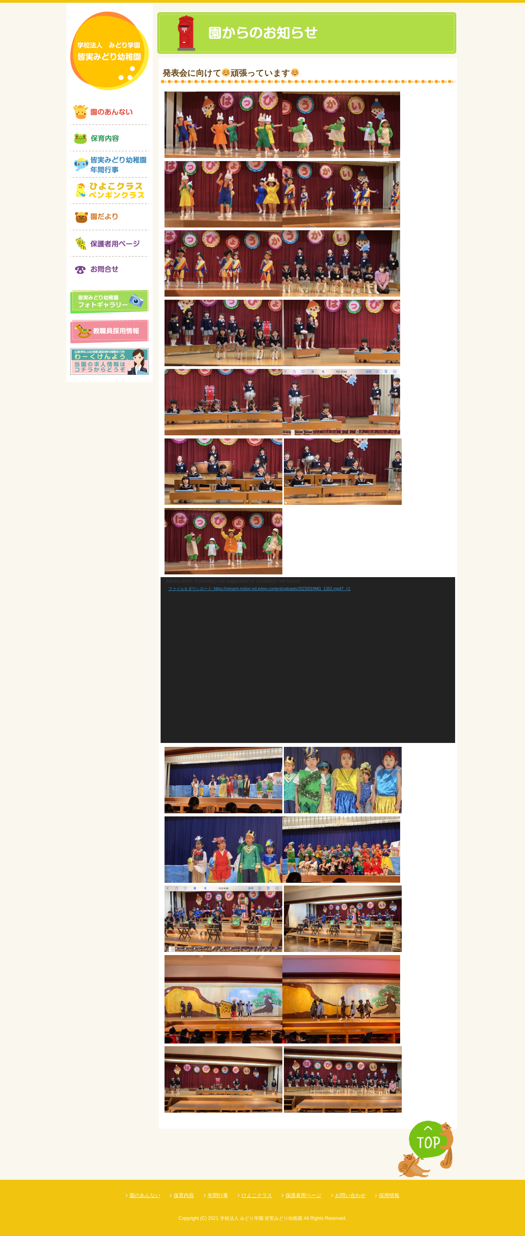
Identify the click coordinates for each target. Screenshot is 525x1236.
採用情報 (389, 1195)
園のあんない (145, 1195)
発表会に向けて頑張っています (231, 72)
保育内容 (184, 1195)
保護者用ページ (303, 1195)
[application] (308, 660)
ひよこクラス (256, 1195)
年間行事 (218, 1195)
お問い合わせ (350, 1195)
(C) (203, 1218)
